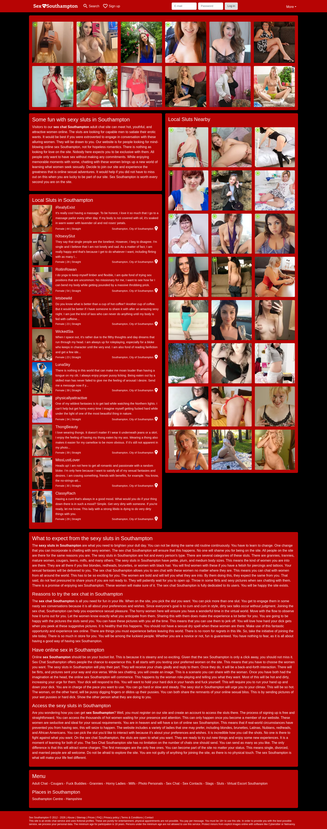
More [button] (290, 7)
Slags (209, 783)
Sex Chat (173, 783)
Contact (149, 817)
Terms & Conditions (132, 817)
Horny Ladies (116, 783)
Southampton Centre (47, 799)
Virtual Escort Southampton (247, 783)
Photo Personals (150, 783)
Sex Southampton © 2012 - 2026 (47, 817)
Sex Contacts (192, 783)
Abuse (70, 817)
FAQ (99, 817)
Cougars (57, 783)
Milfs (131, 783)
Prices (91, 817)
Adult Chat (40, 783)
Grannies (96, 783)
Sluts (220, 783)
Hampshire (74, 799)
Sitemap (81, 817)
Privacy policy (111, 817)
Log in (231, 5)
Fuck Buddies (76, 783)
